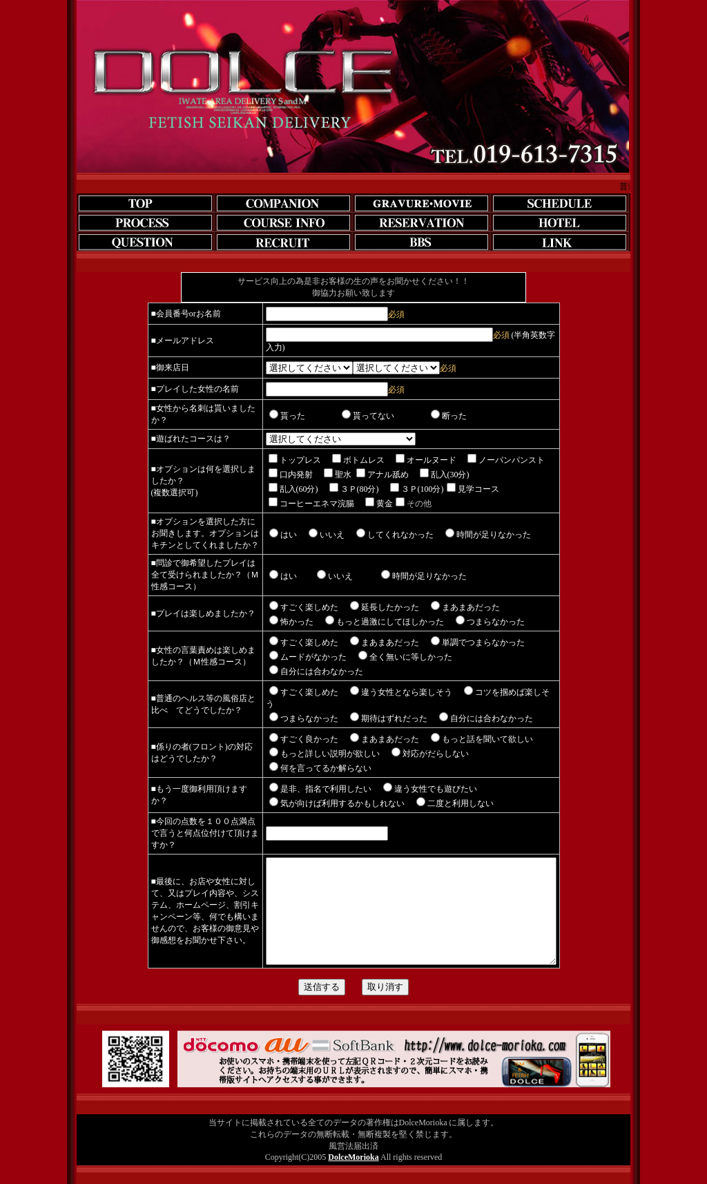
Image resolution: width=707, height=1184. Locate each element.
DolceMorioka (353, 1155)
